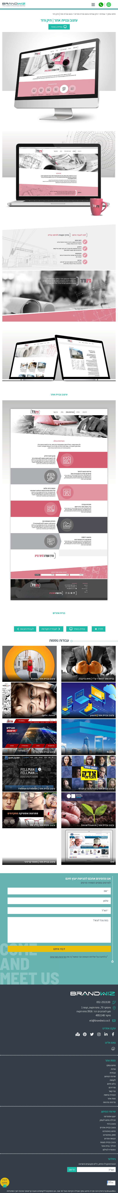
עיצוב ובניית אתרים (108, 1127)
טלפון (105, 900)
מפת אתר (112, 1098)
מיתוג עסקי (111, 1065)
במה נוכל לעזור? (100, 920)
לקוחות (113, 1080)
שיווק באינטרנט (109, 1134)
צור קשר (112, 1091)
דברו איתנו (59, 949)
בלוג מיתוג (111, 1083)
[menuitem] (59, 1116)
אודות (113, 1068)
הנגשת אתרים (110, 1138)
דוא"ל (105, 910)
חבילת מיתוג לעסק (108, 1120)
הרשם (72, 1169)
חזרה (98, 629)
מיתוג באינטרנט (109, 1131)
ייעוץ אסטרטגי (110, 1116)
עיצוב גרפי (111, 1123)
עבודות (113, 1072)
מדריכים (112, 1087)
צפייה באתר (59, 26)
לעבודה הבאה (25, 629)
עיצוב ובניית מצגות (108, 1142)
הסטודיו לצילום (109, 1149)
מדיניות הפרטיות (58, 956)
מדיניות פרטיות (109, 1102)
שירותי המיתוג (110, 1076)
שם (106, 891)
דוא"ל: (111, 1169)
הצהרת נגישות (110, 1094)
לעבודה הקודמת (51, 629)
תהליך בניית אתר (108, 1145)
